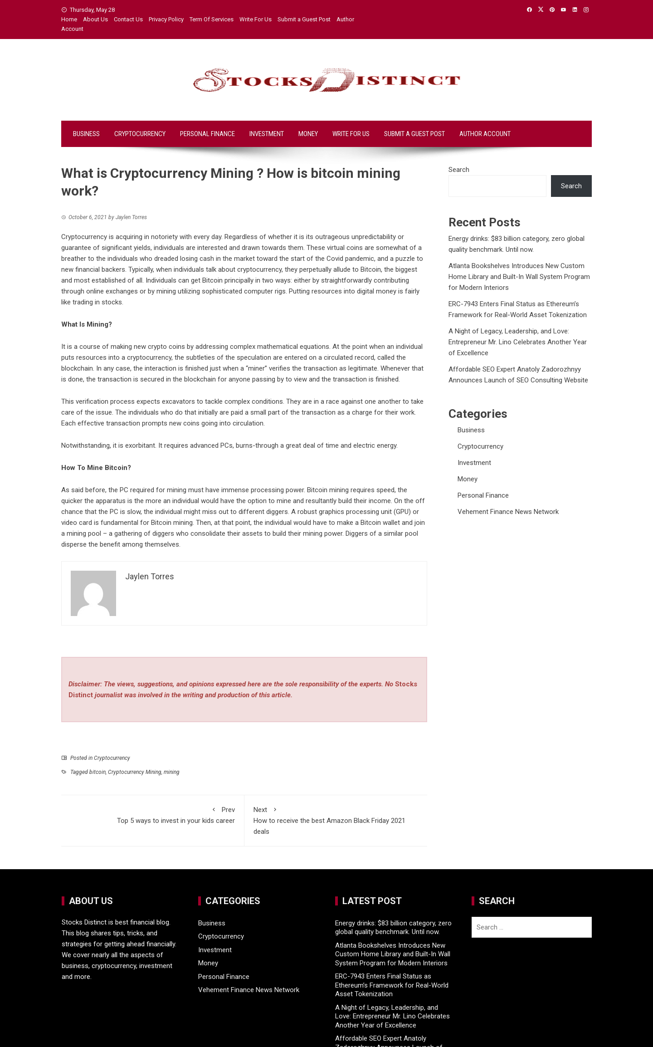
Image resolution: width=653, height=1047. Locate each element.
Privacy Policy (166, 19)
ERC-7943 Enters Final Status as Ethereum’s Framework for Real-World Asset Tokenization (391, 985)
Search (458, 170)
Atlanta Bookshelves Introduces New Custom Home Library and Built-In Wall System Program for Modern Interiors (519, 277)
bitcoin (97, 772)
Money (308, 134)
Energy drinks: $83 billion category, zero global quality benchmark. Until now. (393, 927)
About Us (95, 19)
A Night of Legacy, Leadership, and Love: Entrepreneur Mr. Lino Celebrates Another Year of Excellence (517, 342)
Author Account (485, 134)
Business (86, 134)
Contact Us (128, 19)
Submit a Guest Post (304, 19)
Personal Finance (207, 134)
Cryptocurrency (140, 134)
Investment (266, 134)
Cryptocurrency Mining (134, 772)
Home (69, 19)
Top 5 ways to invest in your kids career (152, 814)
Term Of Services (212, 19)
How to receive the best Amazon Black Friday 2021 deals (336, 820)
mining (172, 772)
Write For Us (255, 19)
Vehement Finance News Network (508, 512)
